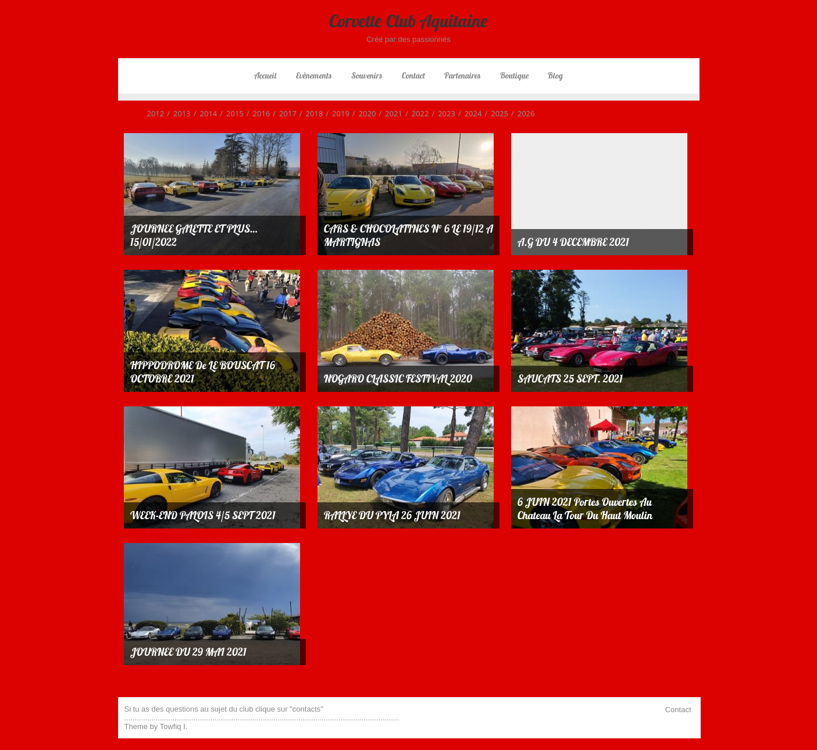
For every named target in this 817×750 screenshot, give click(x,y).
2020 (362, 113)
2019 (336, 113)
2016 (257, 113)
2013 (177, 113)
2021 (389, 113)
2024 (468, 113)
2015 (230, 113)
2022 (415, 113)
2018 (310, 113)
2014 (204, 113)
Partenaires (462, 75)
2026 (521, 113)
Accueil (265, 75)
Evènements (313, 75)
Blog (555, 75)
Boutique (514, 75)
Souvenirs (366, 75)
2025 (494, 113)
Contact (413, 75)
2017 (283, 113)
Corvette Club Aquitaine (408, 21)
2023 (442, 113)
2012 (156, 113)
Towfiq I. (174, 726)
